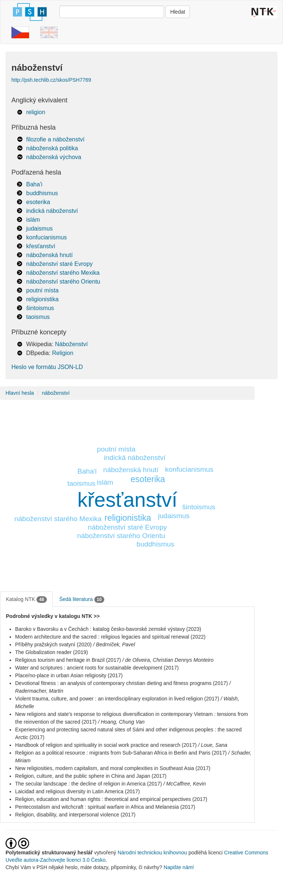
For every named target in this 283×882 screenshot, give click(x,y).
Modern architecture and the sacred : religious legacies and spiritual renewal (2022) (110, 637)
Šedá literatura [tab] (81, 599)
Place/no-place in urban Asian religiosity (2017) (69, 675)
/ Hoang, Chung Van (121, 722)
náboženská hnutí (49, 255)
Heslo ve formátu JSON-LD (47, 367)
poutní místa (42, 290)
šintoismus (40, 308)
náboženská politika (52, 148)
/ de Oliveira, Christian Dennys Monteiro (167, 660)
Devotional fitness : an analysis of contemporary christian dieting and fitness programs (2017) (121, 683)
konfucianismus (46, 237)
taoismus (38, 317)
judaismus (39, 228)
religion (35, 112)
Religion (62, 353)
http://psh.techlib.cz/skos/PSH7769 (51, 80)
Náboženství (71, 344)
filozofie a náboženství (55, 139)
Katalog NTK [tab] (26, 599)
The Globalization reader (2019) (51, 652)
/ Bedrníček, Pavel (114, 644)
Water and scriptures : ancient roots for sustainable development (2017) (97, 668)
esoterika (38, 202)
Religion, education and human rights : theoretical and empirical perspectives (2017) (111, 799)
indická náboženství (52, 211)
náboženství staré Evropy (59, 264)
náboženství (56, 393)
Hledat (177, 12)
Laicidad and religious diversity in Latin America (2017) (77, 791)
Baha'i (34, 184)
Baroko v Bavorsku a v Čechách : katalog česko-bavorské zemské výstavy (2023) (108, 629)
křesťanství (40, 246)
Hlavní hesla (20, 393)
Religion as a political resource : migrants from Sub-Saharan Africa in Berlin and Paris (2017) (121, 753)
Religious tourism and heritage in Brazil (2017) (68, 660)
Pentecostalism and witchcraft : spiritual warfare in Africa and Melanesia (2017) (105, 807)
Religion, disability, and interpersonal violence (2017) (75, 815)
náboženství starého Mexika (62, 273)
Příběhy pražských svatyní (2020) (53, 644)
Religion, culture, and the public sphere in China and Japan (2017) (91, 776)
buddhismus (42, 193)
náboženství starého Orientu (63, 281)
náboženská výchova (53, 157)
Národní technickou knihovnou (152, 852)
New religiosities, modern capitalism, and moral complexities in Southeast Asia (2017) (112, 768)
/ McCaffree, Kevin (184, 784)
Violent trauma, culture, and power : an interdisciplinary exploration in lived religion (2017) (117, 699)
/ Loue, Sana (212, 745)
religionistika (42, 299)
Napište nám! (179, 867)
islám (33, 220)
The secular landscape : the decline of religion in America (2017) (88, 784)
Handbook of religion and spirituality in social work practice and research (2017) (106, 745)
